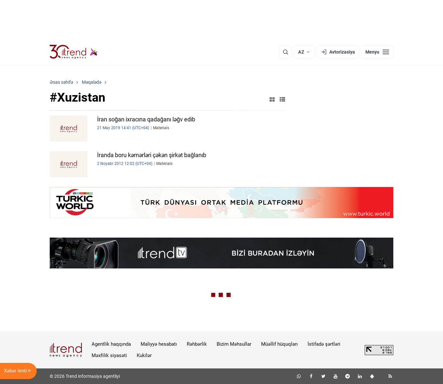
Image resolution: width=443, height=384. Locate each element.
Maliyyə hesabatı (159, 344)
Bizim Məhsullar (234, 344)
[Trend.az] (74, 52)
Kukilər (144, 355)
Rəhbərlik (197, 344)
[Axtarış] (285, 51)
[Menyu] (377, 51)
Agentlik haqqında (111, 344)
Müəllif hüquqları (279, 344)
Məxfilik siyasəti (109, 355)
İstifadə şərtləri (324, 344)
